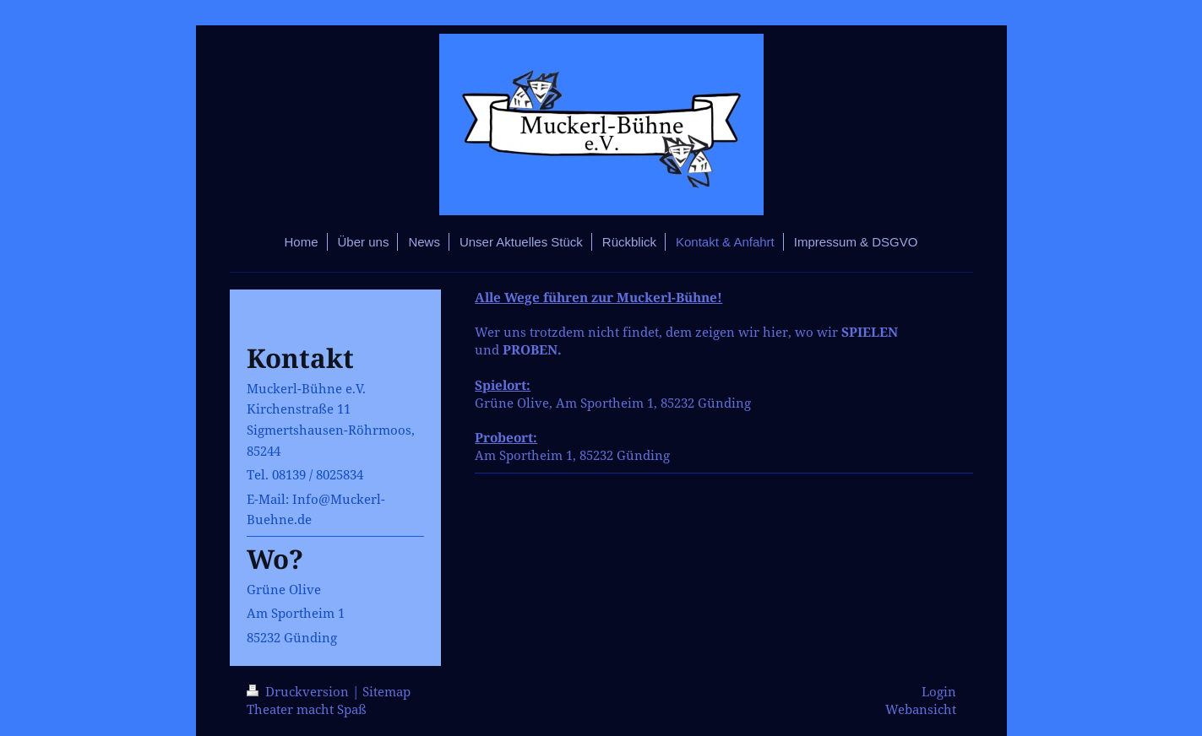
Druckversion (299, 692)
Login (939, 692)
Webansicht (920, 709)
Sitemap (386, 692)
